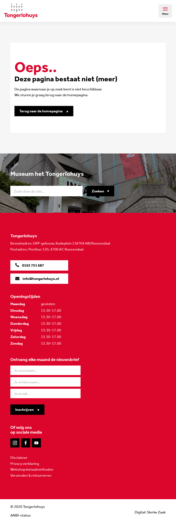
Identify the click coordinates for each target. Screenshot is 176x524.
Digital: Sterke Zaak (150, 512)
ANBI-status (20, 515)
